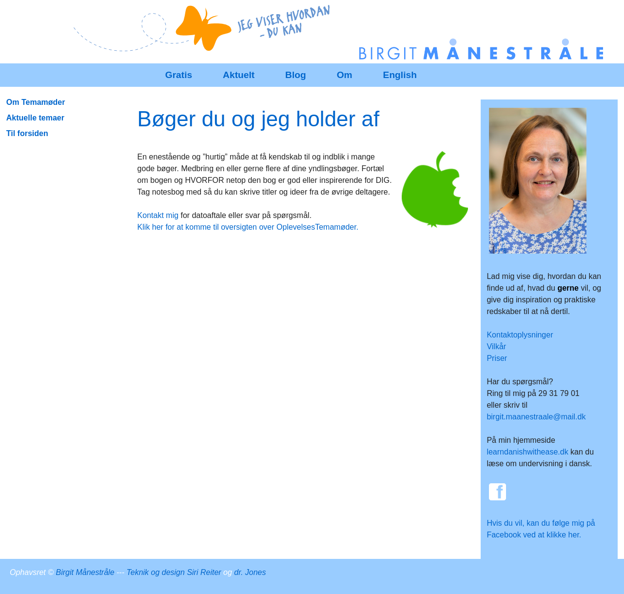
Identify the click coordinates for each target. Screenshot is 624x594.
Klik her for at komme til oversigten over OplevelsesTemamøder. (248, 227)
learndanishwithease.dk (527, 452)
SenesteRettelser (509, 13)
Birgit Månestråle (85, 572)
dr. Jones (250, 572)
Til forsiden (27, 133)
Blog (295, 75)
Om (344, 75)
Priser (497, 358)
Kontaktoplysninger (520, 335)
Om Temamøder (35, 102)
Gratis (178, 75)
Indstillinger (595, 13)
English (400, 75)
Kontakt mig (157, 215)
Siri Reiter (204, 572)
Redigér (459, 13)
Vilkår (496, 346)
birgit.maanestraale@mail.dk (536, 417)
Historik (557, 13)
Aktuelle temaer (35, 118)
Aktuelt (238, 75)
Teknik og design (155, 572)
